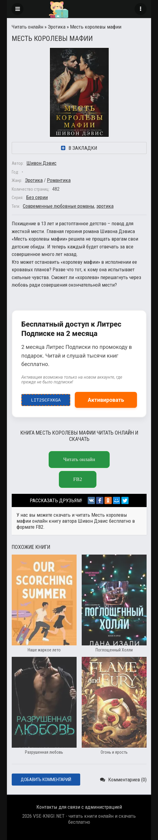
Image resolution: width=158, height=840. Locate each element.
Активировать (106, 400)
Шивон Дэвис (41, 163)
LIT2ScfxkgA (46, 399)
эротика (105, 206)
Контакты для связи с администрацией (79, 807)
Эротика (56, 27)
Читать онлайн (27, 27)
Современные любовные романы (58, 206)
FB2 (77, 479)
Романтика (59, 180)
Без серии (37, 197)
